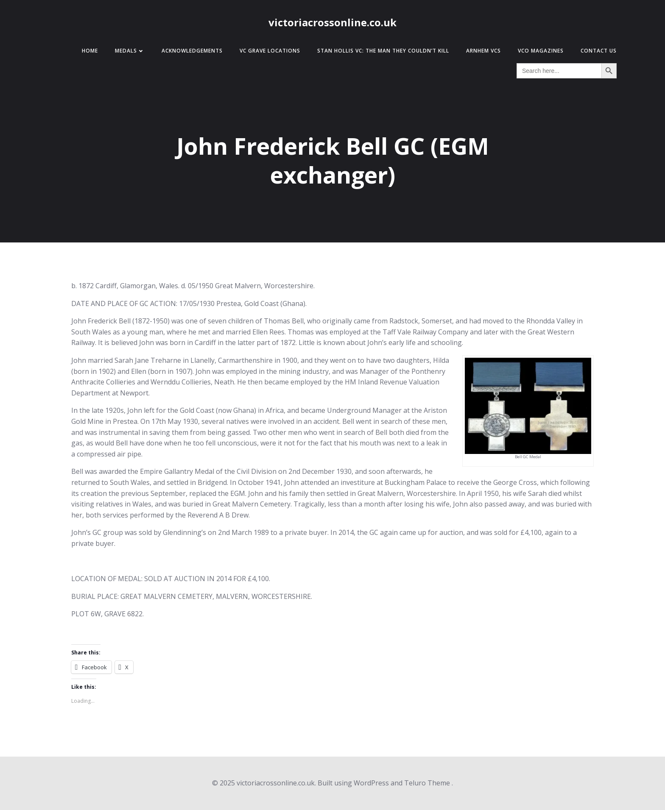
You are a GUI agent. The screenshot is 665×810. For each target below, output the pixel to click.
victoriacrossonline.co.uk (332, 22)
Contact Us (599, 50)
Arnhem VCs (483, 50)
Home (90, 50)
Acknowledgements (192, 50)
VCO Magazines (541, 50)
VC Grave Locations (270, 50)
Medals (130, 50)
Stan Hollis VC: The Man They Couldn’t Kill (383, 50)
